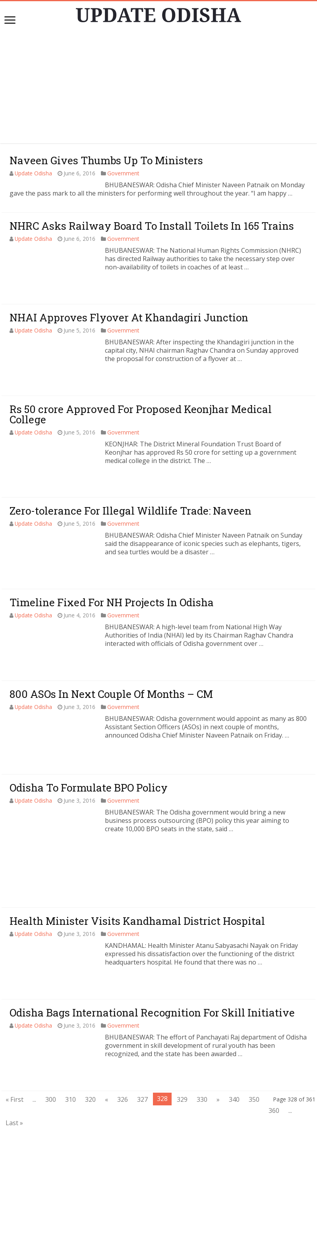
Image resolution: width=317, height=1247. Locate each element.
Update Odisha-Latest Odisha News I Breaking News (170, 1237)
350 (254, 1040)
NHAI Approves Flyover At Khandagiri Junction (129, 317)
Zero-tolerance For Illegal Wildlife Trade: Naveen (130, 510)
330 (202, 1040)
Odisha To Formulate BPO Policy (89, 787)
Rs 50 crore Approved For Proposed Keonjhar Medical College (141, 414)
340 (234, 1040)
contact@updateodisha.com (168, 1229)
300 (50, 1040)
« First (14, 1040)
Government (123, 173)
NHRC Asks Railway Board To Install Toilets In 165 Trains (152, 225)
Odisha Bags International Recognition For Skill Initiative (152, 953)
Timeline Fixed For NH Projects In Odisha (112, 602)
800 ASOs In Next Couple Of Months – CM (111, 694)
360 (274, 1051)
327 (142, 1040)
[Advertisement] (158, 87)
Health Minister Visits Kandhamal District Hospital (137, 861)
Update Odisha (33, 173)
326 (122, 1040)
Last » (14, 1063)
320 (90, 1040)
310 (70, 1040)
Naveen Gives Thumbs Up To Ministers (106, 160)
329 (182, 1040)
